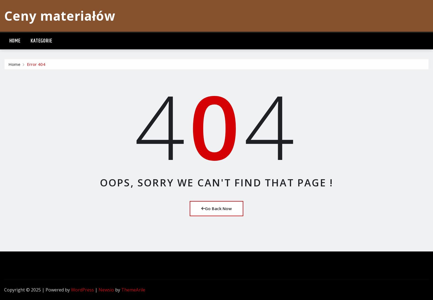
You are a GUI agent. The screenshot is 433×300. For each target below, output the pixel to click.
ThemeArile (133, 290)
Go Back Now (216, 208)
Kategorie (41, 41)
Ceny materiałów (59, 15)
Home (14, 41)
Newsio (106, 290)
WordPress (82, 290)
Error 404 (36, 65)
